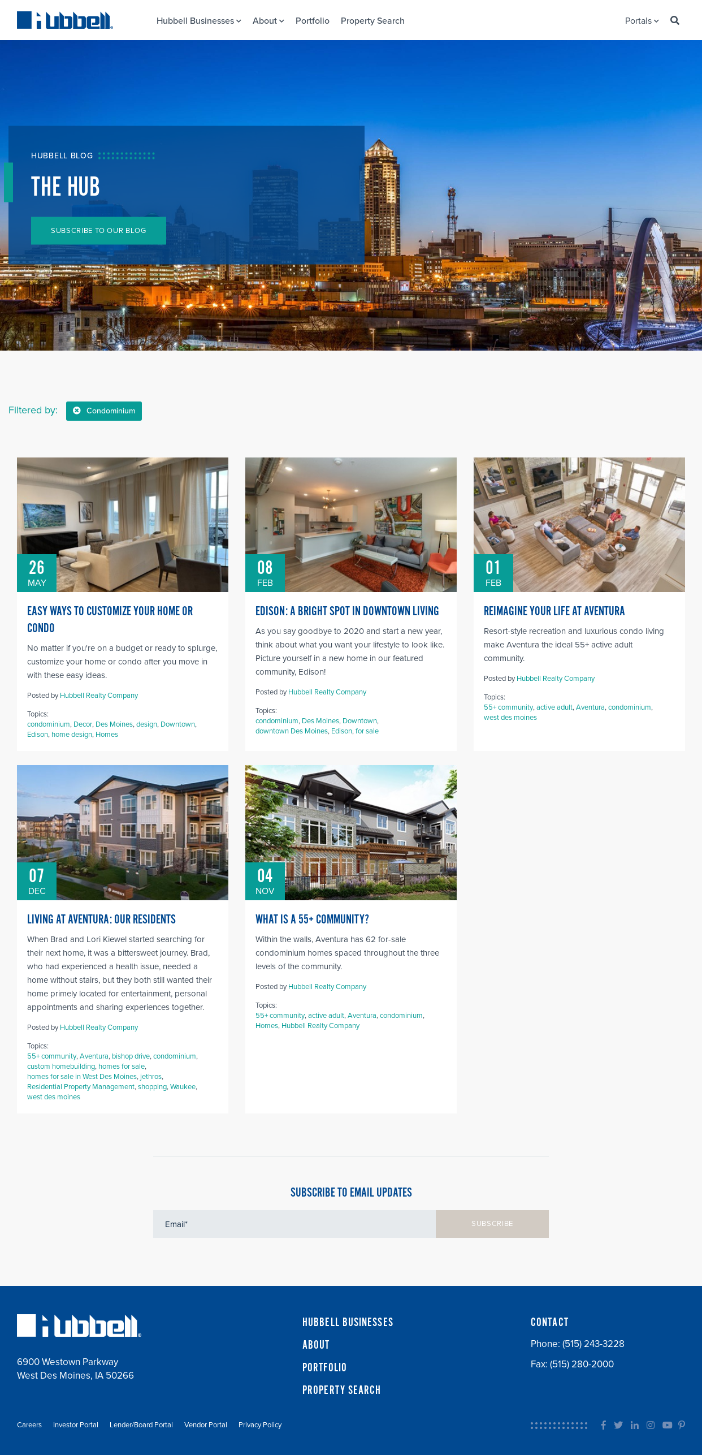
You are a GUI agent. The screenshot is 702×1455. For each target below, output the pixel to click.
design (146, 724)
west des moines (510, 717)
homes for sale (121, 1066)
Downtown (178, 724)
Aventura (590, 707)
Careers (29, 1425)
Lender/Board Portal (141, 1425)
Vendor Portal (205, 1425)
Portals (642, 21)
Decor (82, 724)
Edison (37, 734)
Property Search (373, 21)
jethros (151, 1076)
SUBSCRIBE (492, 1223)
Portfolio (313, 21)
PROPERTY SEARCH (342, 1390)
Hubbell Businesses (199, 21)
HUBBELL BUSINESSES (347, 1322)
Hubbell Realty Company (99, 695)
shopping (152, 1086)
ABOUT (316, 1345)
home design (71, 734)
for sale (367, 731)
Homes (107, 734)
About (268, 21)
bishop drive (131, 1056)
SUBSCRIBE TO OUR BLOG (98, 230)
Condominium (104, 411)
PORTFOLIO (324, 1368)
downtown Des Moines (291, 731)
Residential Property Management (81, 1086)
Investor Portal (75, 1425)
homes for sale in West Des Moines (82, 1076)
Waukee (183, 1086)
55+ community (508, 707)
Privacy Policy (260, 1425)
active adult (554, 707)
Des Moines (114, 724)
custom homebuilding (61, 1066)
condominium (48, 724)
